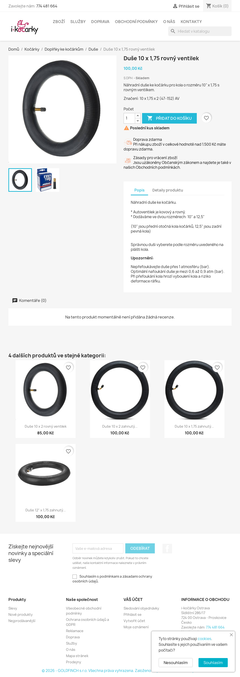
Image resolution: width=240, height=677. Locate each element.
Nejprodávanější (21, 620)
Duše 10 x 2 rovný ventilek (45, 426)
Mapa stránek (77, 655)
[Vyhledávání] (200, 31)
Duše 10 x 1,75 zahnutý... (194, 426)
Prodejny (73, 662)
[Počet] (129, 118)
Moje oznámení (136, 627)
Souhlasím (213, 662)
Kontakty (191, 21)
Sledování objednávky (141, 608)
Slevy (12, 608)
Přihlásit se (133, 614)
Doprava (100, 21)
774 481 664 (46, 6)
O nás (169, 21)
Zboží (59, 21)
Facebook (167, 548)
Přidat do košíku (169, 118)
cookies (204, 638)
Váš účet (133, 599)
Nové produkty (20, 614)
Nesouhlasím (176, 662)
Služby (78, 21)
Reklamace (75, 631)
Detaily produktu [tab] (167, 190)
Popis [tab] (139, 190)
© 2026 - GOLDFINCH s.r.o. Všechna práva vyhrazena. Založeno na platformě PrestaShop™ (120, 670)
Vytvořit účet (134, 620)
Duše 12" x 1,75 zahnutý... (45, 510)
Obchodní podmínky (136, 21)
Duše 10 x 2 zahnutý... (120, 426)
